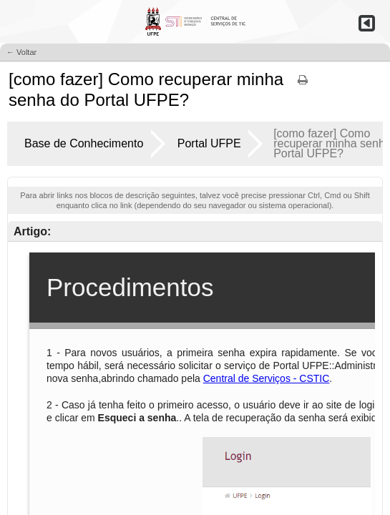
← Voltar (21, 52)
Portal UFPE (209, 143)
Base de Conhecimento (83, 143)
